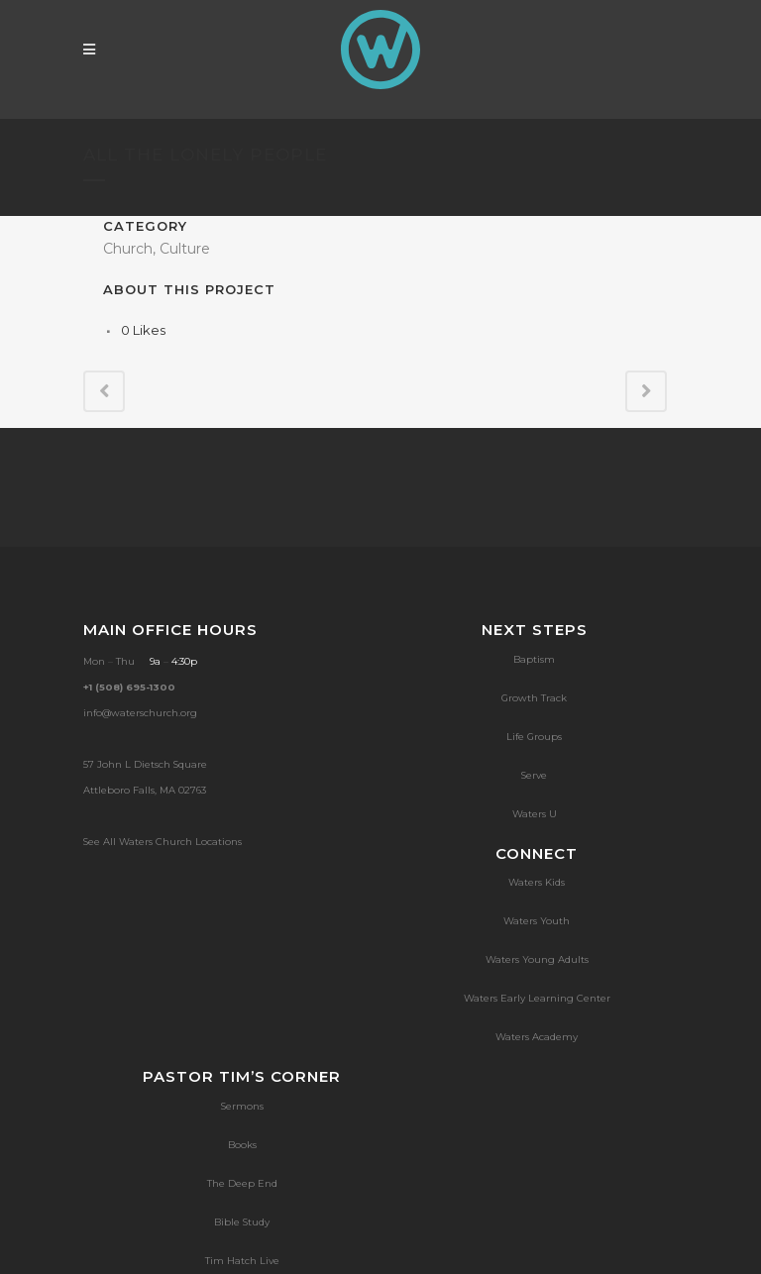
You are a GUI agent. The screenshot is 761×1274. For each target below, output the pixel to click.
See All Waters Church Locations (162, 841)
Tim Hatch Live (242, 1260)
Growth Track (534, 697)
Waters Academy (536, 1036)
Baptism (534, 659)
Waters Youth (536, 920)
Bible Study (242, 1222)
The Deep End (242, 1183)
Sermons (242, 1106)
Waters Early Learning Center (537, 998)
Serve (534, 775)
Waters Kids (536, 882)
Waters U (534, 813)
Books (242, 1144)
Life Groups (534, 736)
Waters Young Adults (537, 959)
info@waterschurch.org (140, 712)
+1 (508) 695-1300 (129, 687)
